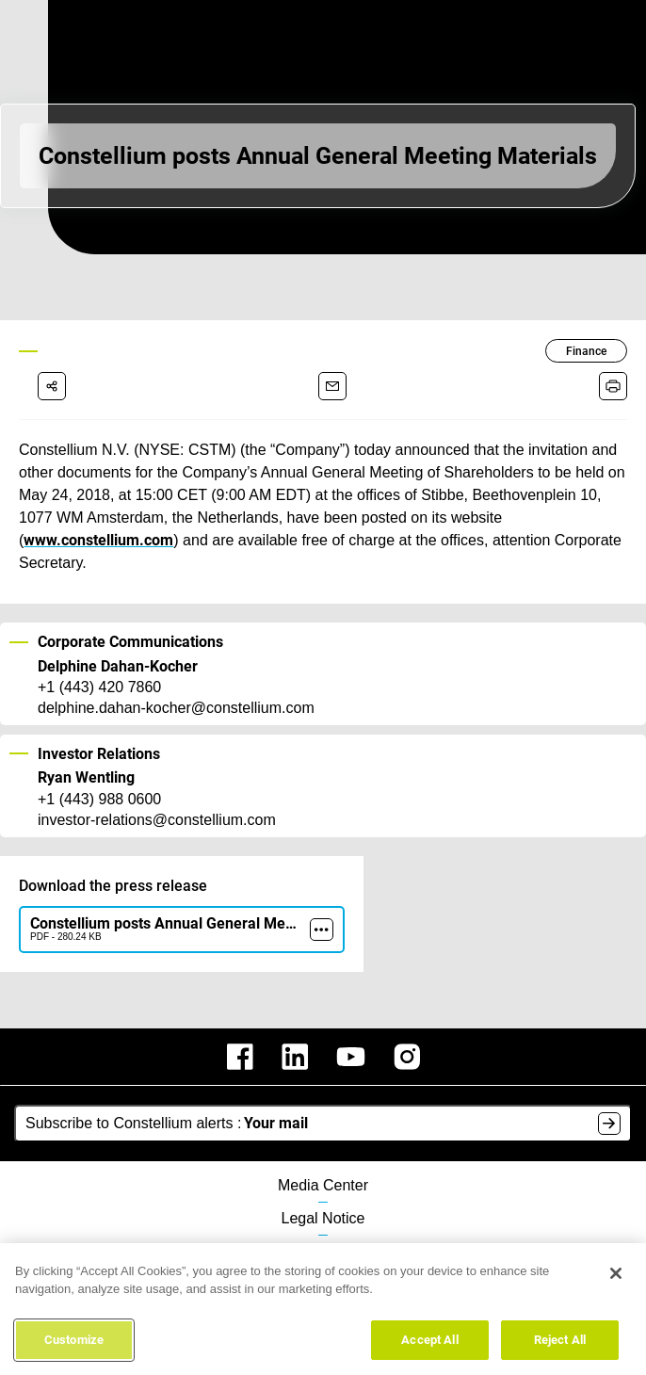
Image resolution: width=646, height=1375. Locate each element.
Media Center (323, 1163)
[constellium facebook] (240, 1034)
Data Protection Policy (323, 1229)
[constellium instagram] (407, 1034)
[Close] (616, 1280)
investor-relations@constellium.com (156, 797)
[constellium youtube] (350, 1034)
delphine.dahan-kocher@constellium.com (175, 685)
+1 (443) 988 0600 (99, 777)
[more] (321, 907)
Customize (74, 1346)
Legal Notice (323, 1196)
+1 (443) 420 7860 (99, 664)
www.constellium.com (539, 517)
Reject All (560, 1346)
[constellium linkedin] (295, 1034)
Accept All (429, 1346)
